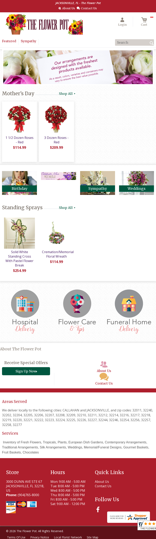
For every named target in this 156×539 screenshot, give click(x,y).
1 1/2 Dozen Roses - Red (19, 139)
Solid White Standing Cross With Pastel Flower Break (19, 258)
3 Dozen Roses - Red (56, 139)
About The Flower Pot (20, 349)
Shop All (67, 94)
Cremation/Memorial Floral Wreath (58, 254)
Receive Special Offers (26, 362)
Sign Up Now (26, 371)
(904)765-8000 (28, 495)
